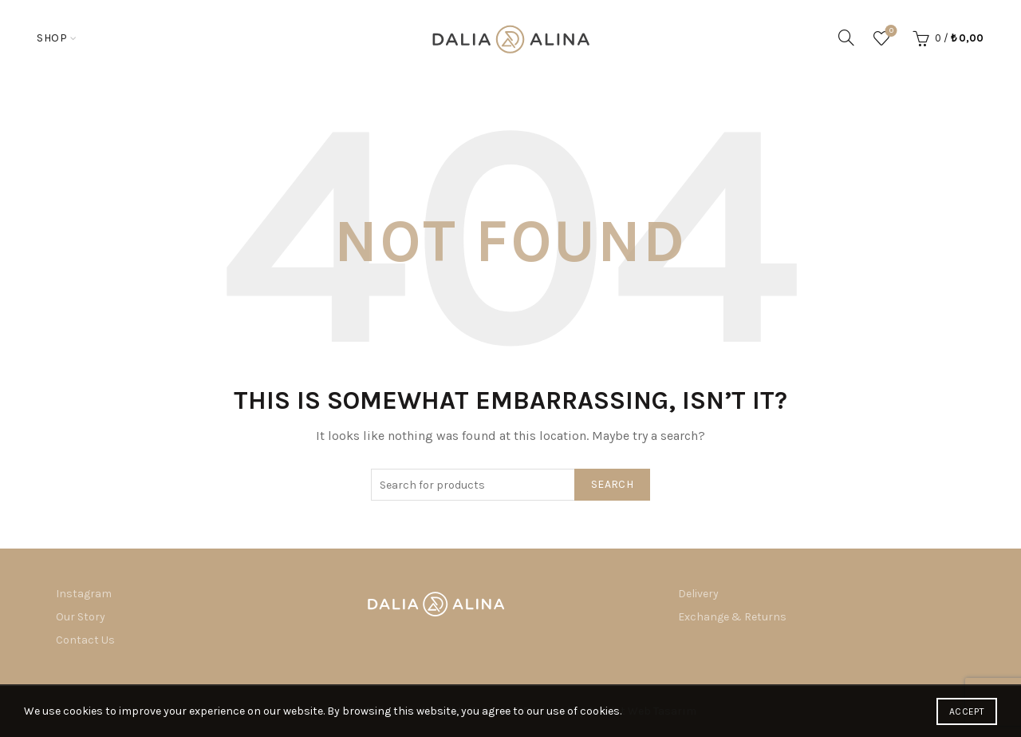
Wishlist (889, 31)
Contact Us (85, 640)
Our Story (80, 617)
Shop (52, 38)
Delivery (698, 593)
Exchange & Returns (732, 617)
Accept (966, 711)
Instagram (84, 593)
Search (612, 484)
